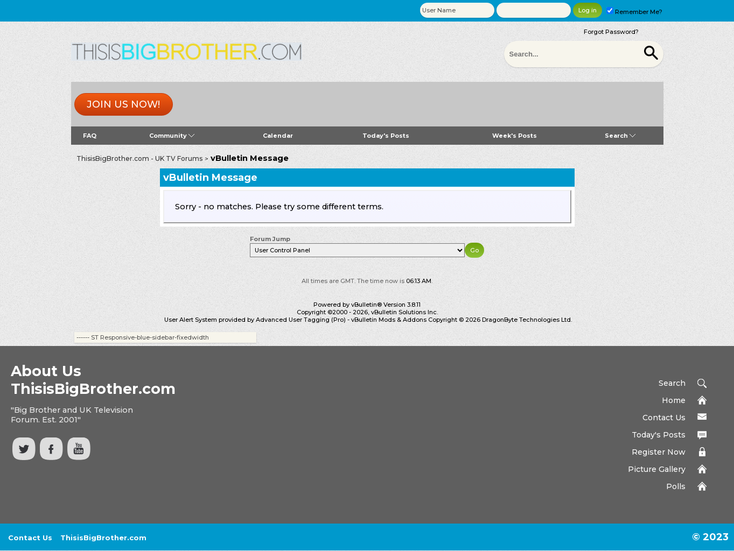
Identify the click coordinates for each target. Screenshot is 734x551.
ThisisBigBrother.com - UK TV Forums (139, 158)
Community (171, 135)
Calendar (278, 135)
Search (620, 135)
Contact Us (664, 417)
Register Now (659, 452)
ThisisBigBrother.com (103, 537)
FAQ (89, 135)
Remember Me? (634, 12)
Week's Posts (514, 135)
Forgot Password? (611, 32)
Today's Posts (385, 135)
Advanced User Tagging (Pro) (301, 319)
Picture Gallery (657, 469)
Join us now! (123, 104)
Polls (676, 486)
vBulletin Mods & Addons (389, 319)
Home (674, 400)
